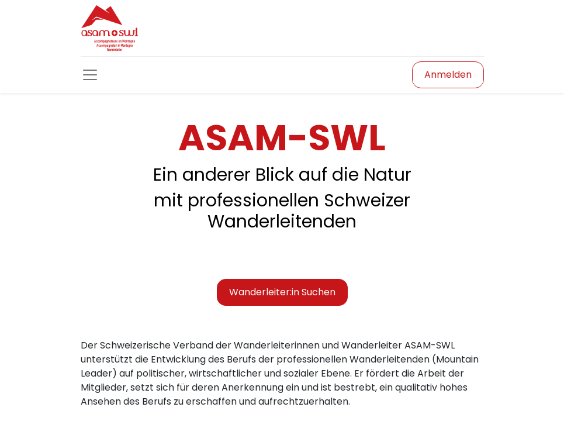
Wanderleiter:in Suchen (282, 292)
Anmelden (448, 74)
